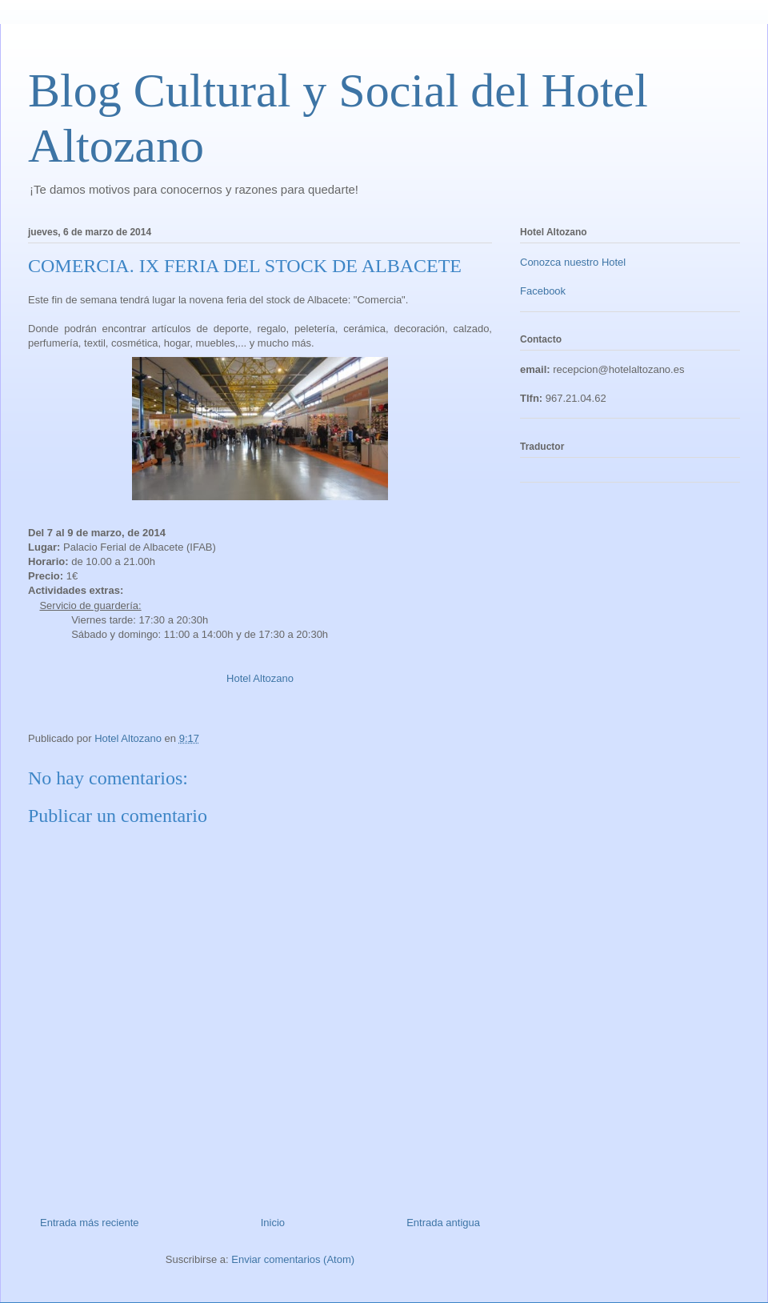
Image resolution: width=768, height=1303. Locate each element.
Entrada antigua (443, 1223)
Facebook (543, 291)
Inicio (273, 1223)
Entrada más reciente (89, 1223)
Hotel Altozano (260, 678)
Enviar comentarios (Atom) (292, 1259)
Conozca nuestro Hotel (573, 262)
